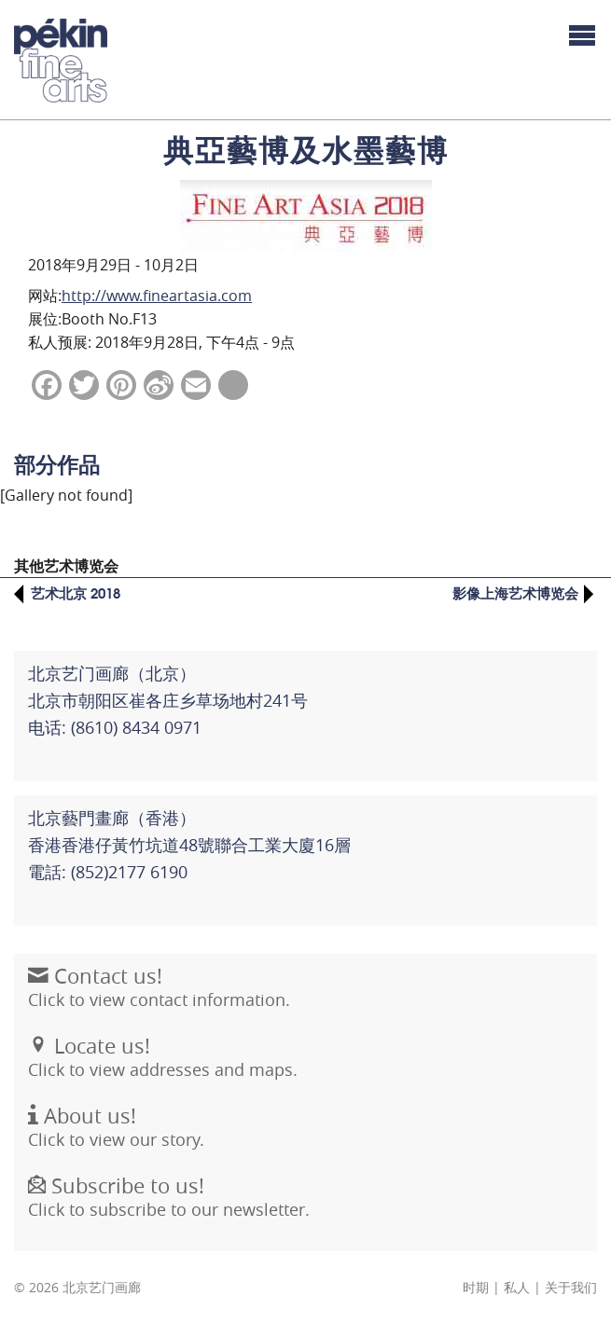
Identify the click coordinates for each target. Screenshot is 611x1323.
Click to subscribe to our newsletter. (169, 1207)
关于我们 (571, 1287)
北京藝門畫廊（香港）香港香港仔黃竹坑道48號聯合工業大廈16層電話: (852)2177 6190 (189, 844)
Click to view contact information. (159, 997)
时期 (476, 1287)
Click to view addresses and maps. (163, 1067)
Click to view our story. (116, 1137)
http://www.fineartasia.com (157, 295)
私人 (517, 1287)
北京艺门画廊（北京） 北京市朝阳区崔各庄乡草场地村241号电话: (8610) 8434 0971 (168, 700)
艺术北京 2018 (75, 592)
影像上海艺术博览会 (515, 592)
